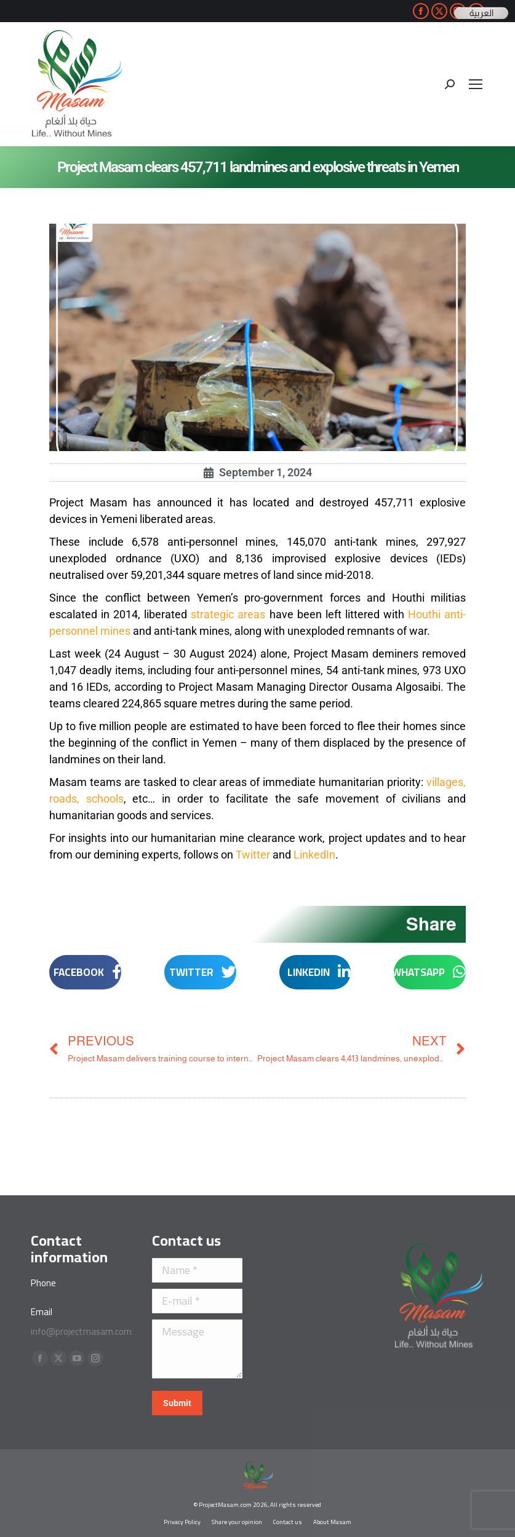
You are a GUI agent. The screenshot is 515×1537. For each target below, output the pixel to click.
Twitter (253, 854)
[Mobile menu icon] (475, 84)
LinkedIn (314, 854)
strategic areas (228, 614)
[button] (430, 972)
